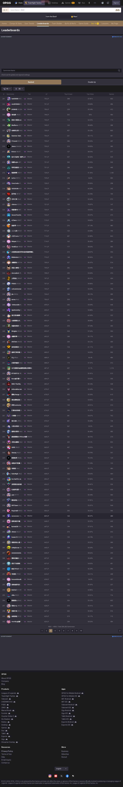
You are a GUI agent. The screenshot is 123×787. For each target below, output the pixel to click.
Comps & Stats (16, 23)
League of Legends (8, 693)
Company (5, 681)
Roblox (4, 722)
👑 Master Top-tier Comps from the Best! (60, 17)
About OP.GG (6, 678)
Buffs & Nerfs (70, 23)
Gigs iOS (65, 713)
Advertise (65, 754)
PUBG (3, 705)
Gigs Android (66, 710)
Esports (4, 736)
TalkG (3, 733)
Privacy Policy (7, 751)
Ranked (31, 82)
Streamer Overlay (8, 742)
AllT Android (66, 699)
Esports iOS (66, 725)
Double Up (92, 82)
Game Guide (83, 23)
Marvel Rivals (6, 710)
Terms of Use (6, 754)
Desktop (4, 725)
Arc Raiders (5, 719)
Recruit (64, 757)
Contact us (5, 763)
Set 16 (95, 23)
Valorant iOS (66, 708)
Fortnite (4, 713)
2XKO (3, 708)
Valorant (4, 699)
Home (4, 23)
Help (3, 757)
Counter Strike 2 (7, 716)
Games (4, 728)
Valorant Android (68, 705)
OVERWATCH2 (6, 702)
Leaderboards (43, 23)
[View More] (94, 2)
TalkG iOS (65, 719)
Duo (2, 731)
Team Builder (57, 23)
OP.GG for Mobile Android (71, 693)
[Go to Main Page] (7, 3)
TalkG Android (67, 716)
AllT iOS (65, 702)
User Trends (29, 23)
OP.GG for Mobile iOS (69, 696)
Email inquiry (6, 760)
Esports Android (68, 722)
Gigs (3, 739)
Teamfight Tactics (34, 2)
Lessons (105, 23)
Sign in (116, 3)
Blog (3, 684)
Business (65, 751)
